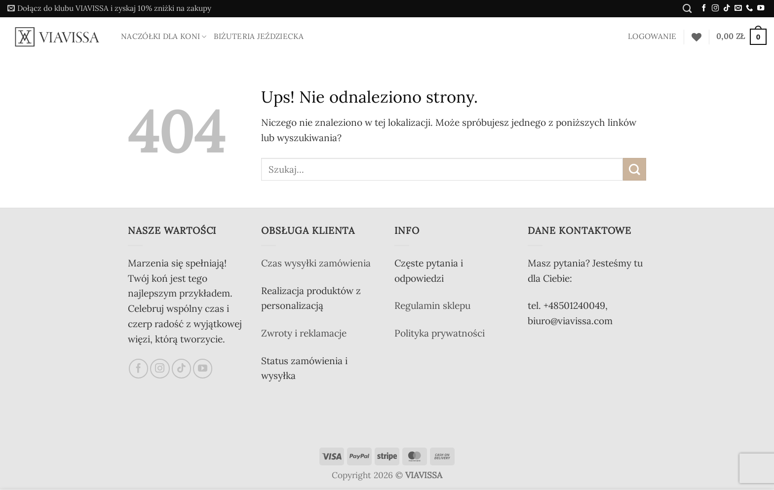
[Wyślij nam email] (738, 8)
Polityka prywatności (439, 333)
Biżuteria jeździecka (259, 36)
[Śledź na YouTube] (760, 8)
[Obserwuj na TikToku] (726, 8)
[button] (109, 8)
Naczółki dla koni (164, 36)
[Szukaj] (687, 8)
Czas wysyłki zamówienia (316, 263)
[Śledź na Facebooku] (703, 8)
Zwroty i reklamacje (304, 333)
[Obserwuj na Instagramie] (715, 8)
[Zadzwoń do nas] (749, 8)
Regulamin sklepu (432, 305)
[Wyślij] (634, 169)
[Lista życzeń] (696, 37)
